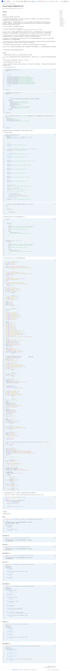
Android (61, 12)
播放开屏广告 (61, 22)
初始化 (61, 17)
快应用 (46, 1)
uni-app (22, 1)
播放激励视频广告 (62, 23)
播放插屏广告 (61, 24)
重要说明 (61, 13)
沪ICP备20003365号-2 (15, 669)
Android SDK (18, 1)
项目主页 (14, 1)
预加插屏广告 (61, 19)
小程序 (49, 1)
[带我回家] (5, 1)
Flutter (36, 1)
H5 (43, 1)
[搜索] (65, 1)
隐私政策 (53, 1)
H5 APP (40, 1)
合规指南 (56, 1)
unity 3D (29, 1)
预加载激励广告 (62, 18)
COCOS (33, 1)
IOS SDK (26, 1)
